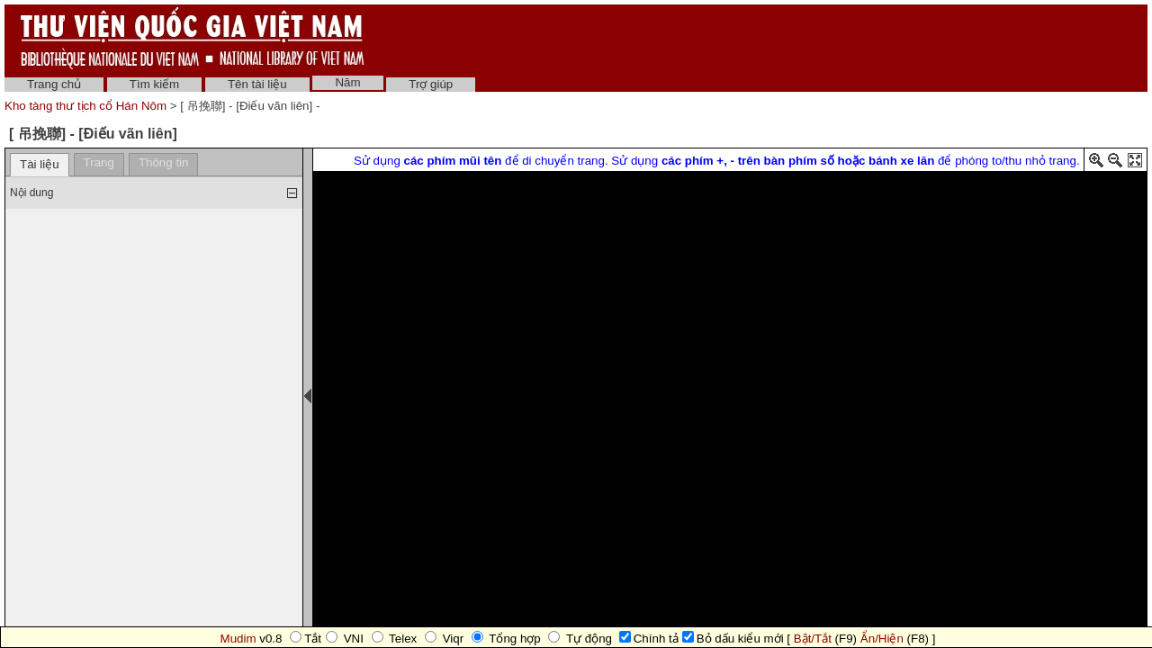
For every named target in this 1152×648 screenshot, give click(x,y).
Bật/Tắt (813, 638)
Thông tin (164, 162)
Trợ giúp (431, 84)
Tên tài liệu (257, 84)
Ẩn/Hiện (882, 638)
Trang (99, 162)
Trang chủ (54, 84)
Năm (347, 82)
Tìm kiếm (154, 84)
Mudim (238, 638)
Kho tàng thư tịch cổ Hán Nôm (87, 105)
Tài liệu (39, 164)
